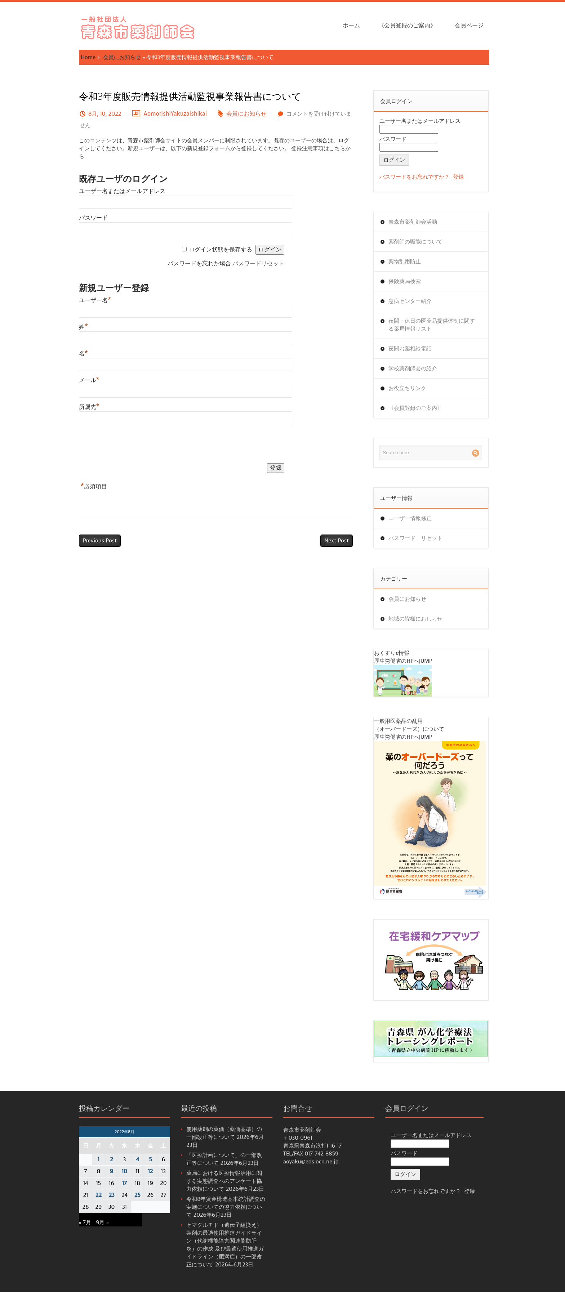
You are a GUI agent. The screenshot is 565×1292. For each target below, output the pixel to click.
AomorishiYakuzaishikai (175, 113)
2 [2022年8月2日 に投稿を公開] (111, 1159)
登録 (458, 176)
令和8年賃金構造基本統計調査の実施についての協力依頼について (225, 1207)
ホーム (351, 25)
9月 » (102, 1222)
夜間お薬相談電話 (410, 348)
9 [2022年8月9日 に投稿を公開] (111, 1171)
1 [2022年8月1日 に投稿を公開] (98, 1159)
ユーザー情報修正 (410, 518)
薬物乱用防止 (404, 261)
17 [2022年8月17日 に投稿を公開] (124, 1183)
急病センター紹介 (410, 301)
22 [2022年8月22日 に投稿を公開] (98, 1195)
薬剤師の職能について (415, 241)
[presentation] (133, 445)
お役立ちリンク (407, 388)
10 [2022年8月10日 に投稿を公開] (124, 1171)
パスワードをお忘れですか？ (414, 176)
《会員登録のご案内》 (407, 25)
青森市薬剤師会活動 (412, 221)
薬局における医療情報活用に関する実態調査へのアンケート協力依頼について (224, 1181)
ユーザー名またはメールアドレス (122, 191)
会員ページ (469, 25)
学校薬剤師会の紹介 (412, 368)
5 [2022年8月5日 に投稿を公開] (150, 1159)
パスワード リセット (415, 538)
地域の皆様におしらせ (415, 618)
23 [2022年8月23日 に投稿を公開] (111, 1195)
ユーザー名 (95, 300)
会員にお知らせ (122, 57)
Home (88, 57)
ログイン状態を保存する (220, 249)
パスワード (93, 218)
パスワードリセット (258, 263)
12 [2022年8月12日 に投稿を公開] (150, 1171)
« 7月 (85, 1222)
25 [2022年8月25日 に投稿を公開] (137, 1195)
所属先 (89, 407)
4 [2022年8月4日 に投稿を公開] (137, 1159)
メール (89, 380)
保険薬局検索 (404, 281)
